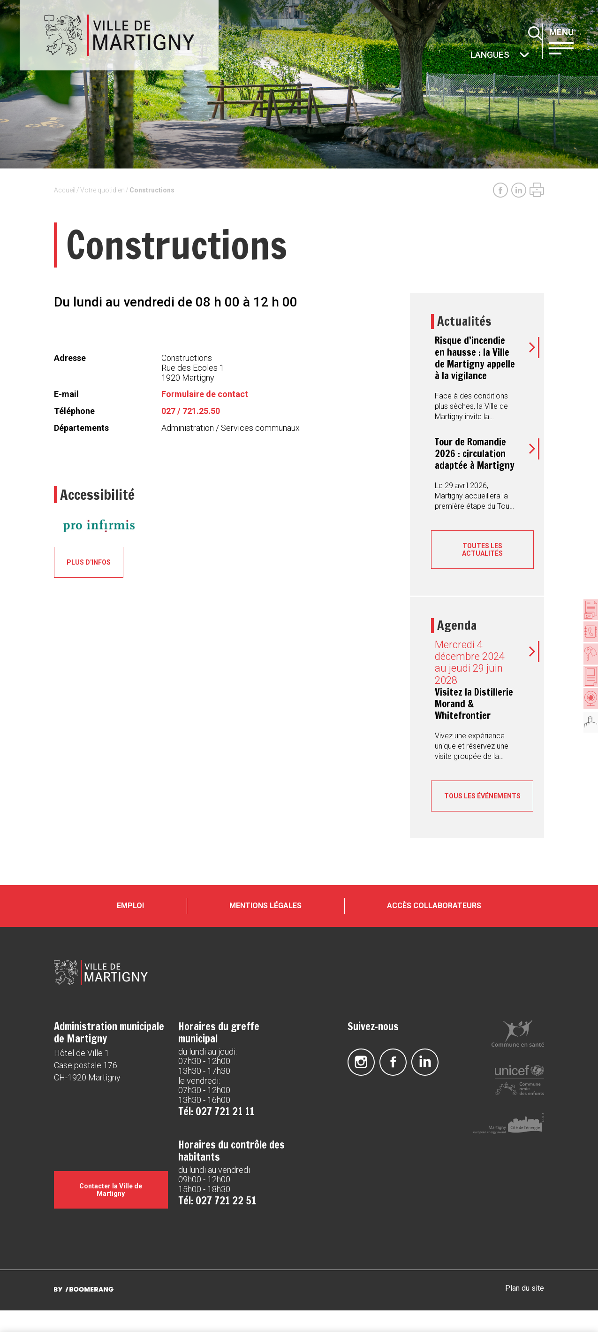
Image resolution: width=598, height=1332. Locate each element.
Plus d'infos (92, 562)
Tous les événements (482, 799)
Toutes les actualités (482, 549)
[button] (569, 47)
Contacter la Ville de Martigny (110, 1211)
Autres (471, 55)
